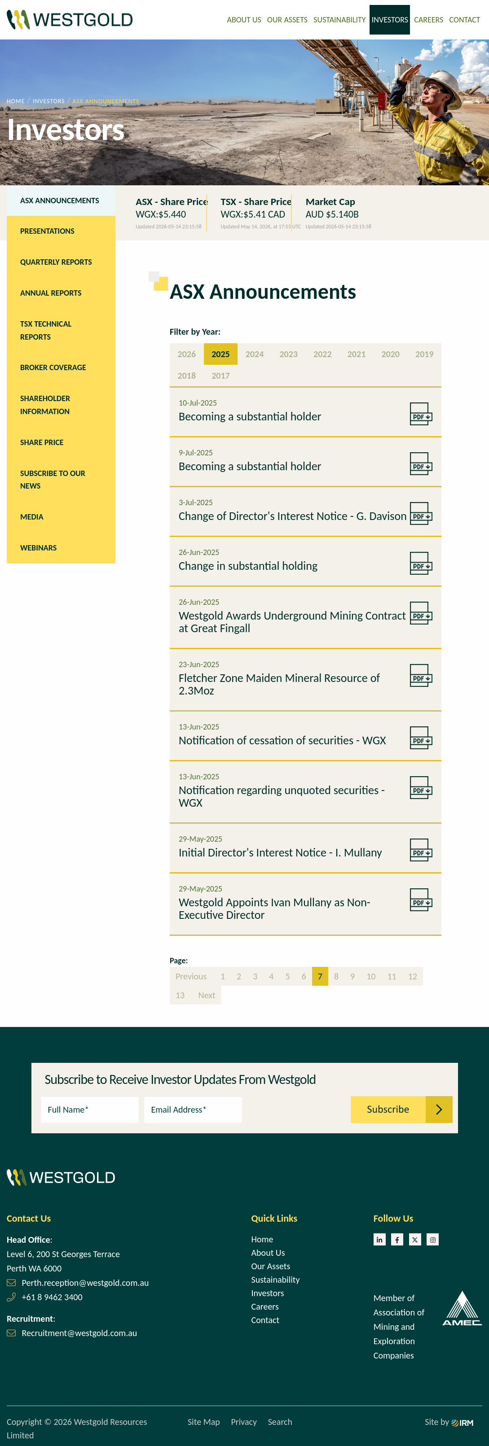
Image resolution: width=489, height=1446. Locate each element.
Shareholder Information (45, 404)
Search (280, 1421)
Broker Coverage (53, 367)
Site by (449, 1421)
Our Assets (287, 19)
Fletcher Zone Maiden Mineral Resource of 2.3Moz (279, 683)
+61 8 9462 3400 (52, 1296)
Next (206, 994)
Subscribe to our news (52, 478)
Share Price (42, 441)
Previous (192, 975)
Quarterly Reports (56, 261)
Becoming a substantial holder (250, 415)
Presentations (47, 231)
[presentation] (296, 1107)
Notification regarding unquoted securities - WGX (282, 795)
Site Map (204, 1421)
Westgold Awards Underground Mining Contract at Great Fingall (292, 620)
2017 (220, 374)
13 (180, 994)
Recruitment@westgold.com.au (79, 1332)
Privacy (244, 1421)
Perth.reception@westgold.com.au (85, 1281)
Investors (390, 19)
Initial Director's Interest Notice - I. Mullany (280, 851)
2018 (187, 374)
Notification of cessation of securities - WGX (282, 739)
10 (370, 975)
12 (412, 975)
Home (262, 1238)
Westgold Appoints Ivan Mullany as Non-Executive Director (274, 907)
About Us (244, 19)
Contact (464, 19)
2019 (424, 353)
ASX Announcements (59, 200)
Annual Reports (50, 292)
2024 (255, 353)
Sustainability (339, 19)
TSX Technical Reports (45, 329)
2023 (288, 353)
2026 (187, 353)
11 (391, 975)
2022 (322, 353)
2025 (220, 353)
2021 (357, 353)
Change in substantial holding (248, 565)
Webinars (38, 547)
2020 (390, 353)
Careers (428, 19)
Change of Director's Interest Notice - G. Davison (293, 515)
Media (32, 516)
